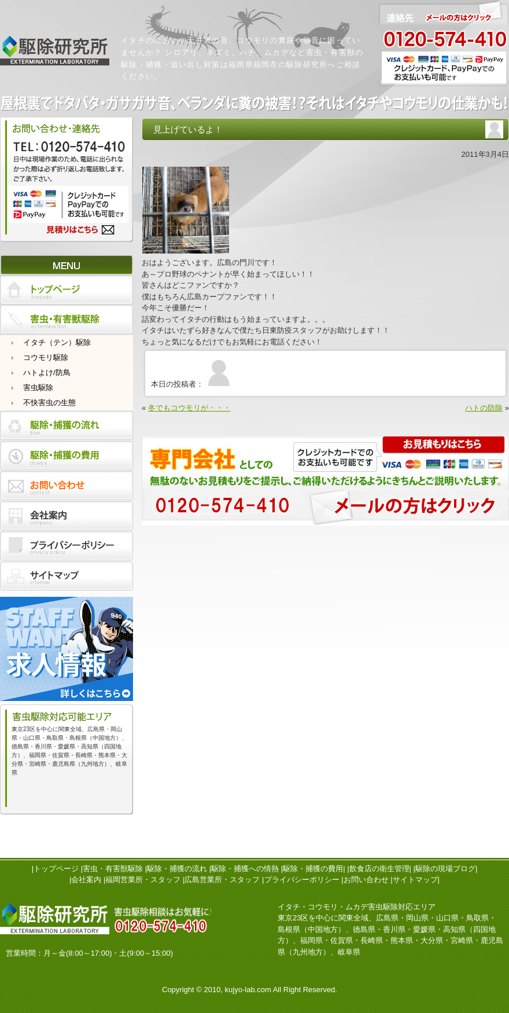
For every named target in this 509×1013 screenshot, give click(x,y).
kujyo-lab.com (248, 989)
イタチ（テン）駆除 (57, 342)
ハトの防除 (484, 407)
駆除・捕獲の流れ (177, 868)
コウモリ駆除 (45, 357)
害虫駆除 (38, 387)
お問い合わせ (366, 879)
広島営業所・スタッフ (222, 879)
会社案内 (86, 879)
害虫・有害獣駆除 (113, 868)
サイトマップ (415, 879)
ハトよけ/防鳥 (47, 372)
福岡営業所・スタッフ (142, 879)
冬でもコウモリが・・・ (189, 407)
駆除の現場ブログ (445, 868)
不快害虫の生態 (49, 402)
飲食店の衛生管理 (379, 868)
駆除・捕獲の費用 (313, 868)
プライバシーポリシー (302, 879)
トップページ (56, 868)
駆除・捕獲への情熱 (245, 868)
